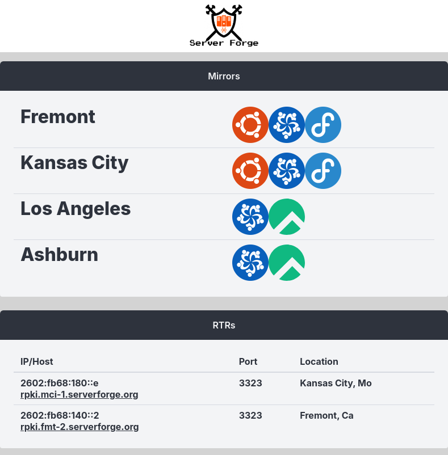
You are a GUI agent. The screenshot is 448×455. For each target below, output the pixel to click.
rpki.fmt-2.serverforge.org (79, 426)
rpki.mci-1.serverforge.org (79, 394)
